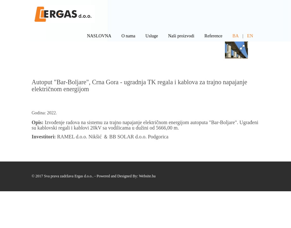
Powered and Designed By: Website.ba (126, 176)
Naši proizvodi (181, 36)
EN (250, 36)
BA (235, 36)
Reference (213, 36)
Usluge (152, 36)
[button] (242, 47)
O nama (128, 36)
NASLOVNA (99, 36)
